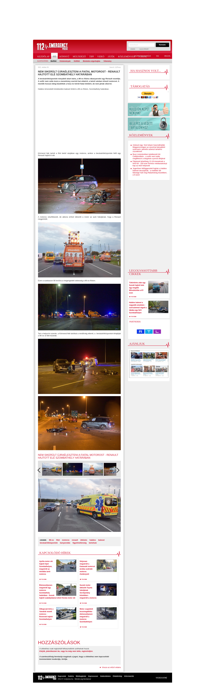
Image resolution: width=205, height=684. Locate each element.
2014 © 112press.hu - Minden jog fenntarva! (74, 679)
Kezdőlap (43, 56)
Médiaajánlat (81, 676)
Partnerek (135, 322)
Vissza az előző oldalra (111, 667)
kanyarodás (65, 543)
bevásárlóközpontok (49, 543)
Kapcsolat (62, 676)
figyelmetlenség (80, 543)
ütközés (83, 540)
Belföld (53, 61)
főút (58, 540)
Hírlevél (166, 56)
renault (75, 540)
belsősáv (93, 543)
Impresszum (93, 676)
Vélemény (108, 61)
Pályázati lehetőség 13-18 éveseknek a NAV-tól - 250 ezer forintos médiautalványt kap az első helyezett (150, 163)
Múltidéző (79, 56)
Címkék (132, 49)
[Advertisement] (102, 20)
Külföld (77, 61)
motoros (65, 540)
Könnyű (64, 56)
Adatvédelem (105, 676)
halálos (93, 540)
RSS (156, 56)
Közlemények (126, 56)
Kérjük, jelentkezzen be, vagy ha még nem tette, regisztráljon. (66, 651)
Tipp (91, 56)
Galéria (71, 676)
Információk (129, 676)
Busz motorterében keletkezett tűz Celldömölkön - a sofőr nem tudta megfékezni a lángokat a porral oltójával (149, 156)
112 (54, 56)
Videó (100, 56)
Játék (111, 56)
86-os (51, 540)
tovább (44, 579)
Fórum (143, 56)
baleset (101, 540)
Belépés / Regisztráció (141, 56)
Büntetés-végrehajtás (91, 61)
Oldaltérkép (144, 49)
